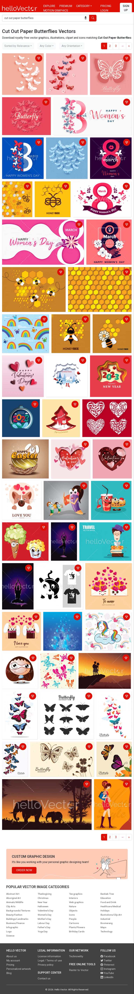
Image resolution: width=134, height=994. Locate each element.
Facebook (107, 956)
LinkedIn (106, 977)
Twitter (106, 960)
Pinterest (107, 964)
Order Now (24, 870)
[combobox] (18, 46)
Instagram (108, 968)
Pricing (105, 6)
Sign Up (126, 8)
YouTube (107, 973)
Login (104, 10)
